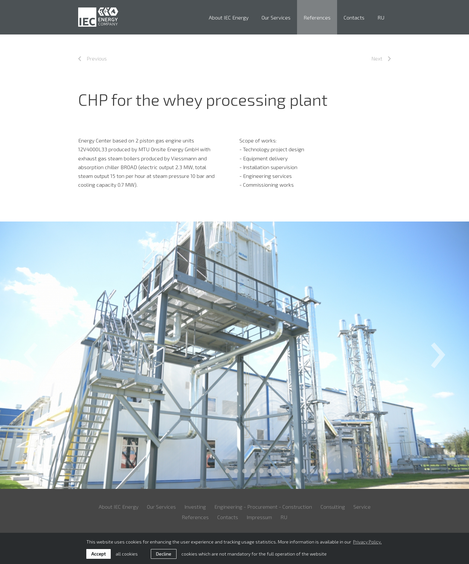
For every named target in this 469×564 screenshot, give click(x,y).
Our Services (276, 17)
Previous (92, 58)
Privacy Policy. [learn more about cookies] (367, 541)
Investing (195, 507)
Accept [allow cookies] (98, 554)
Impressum (259, 517)
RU (380, 17)
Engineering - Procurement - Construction (263, 507)
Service (362, 507)
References (317, 17)
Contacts (354, 17)
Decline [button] (163, 554)
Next (381, 58)
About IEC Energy (229, 17)
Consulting (332, 507)
